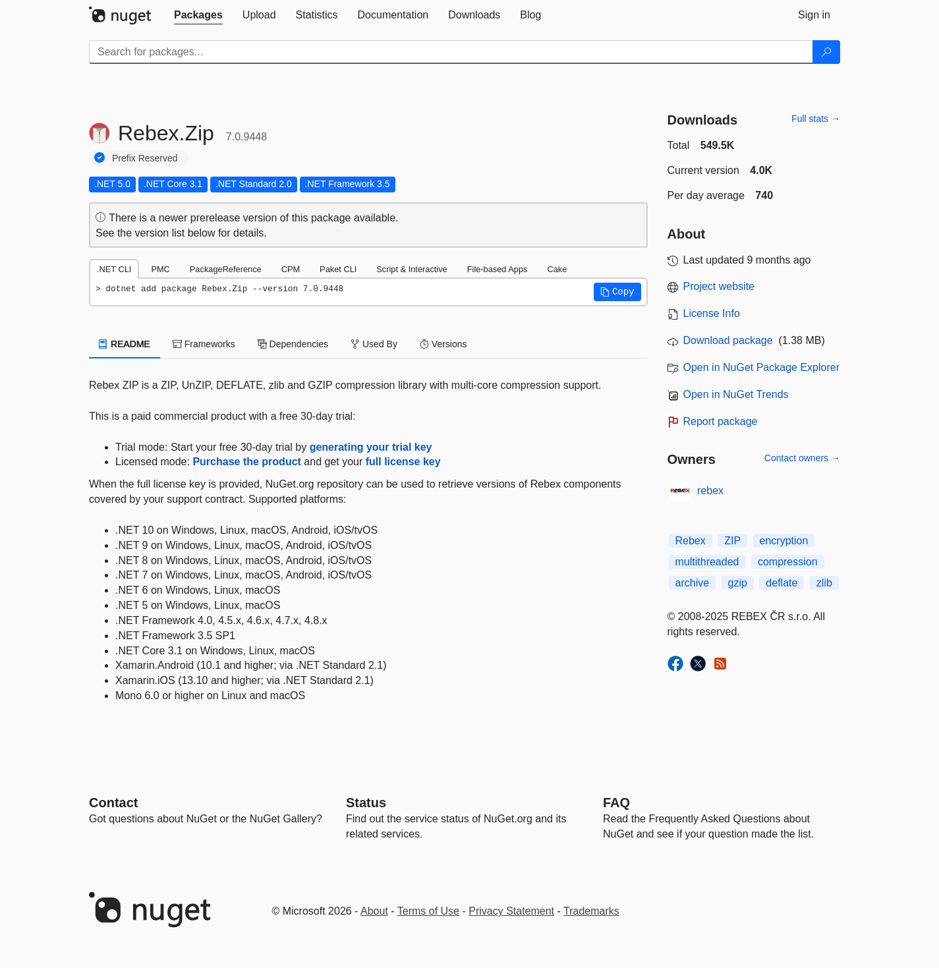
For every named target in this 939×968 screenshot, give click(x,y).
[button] (617, 292)
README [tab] (124, 344)
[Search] (826, 52)
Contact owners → (802, 458)
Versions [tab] (443, 344)
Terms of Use (428, 911)
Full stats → (815, 118)
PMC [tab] (160, 269)
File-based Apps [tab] (497, 269)
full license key (403, 461)
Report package (720, 421)
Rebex (690, 540)
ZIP (732, 540)
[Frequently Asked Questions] (616, 802)
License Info (711, 313)
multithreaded (707, 561)
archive (692, 582)
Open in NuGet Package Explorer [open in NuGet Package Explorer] (761, 367)
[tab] (198, 15)
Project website (719, 286)
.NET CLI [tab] (114, 269)
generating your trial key (371, 447)
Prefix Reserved (145, 158)
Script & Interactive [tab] (411, 269)
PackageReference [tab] (226, 269)
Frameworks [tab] (204, 344)
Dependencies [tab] (293, 344)
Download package (728, 340)
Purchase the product (246, 461)
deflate (781, 582)
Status (366, 802)
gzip (737, 582)
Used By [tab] (374, 344)
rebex (710, 490)
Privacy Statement (511, 911)
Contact (113, 802)
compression (788, 561)
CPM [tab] (290, 269)
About (374, 911)
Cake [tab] (557, 269)
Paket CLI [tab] (338, 269)
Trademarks (591, 911)
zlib (824, 582)
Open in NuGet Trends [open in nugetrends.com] (736, 394)
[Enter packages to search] (451, 52)
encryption (784, 540)
